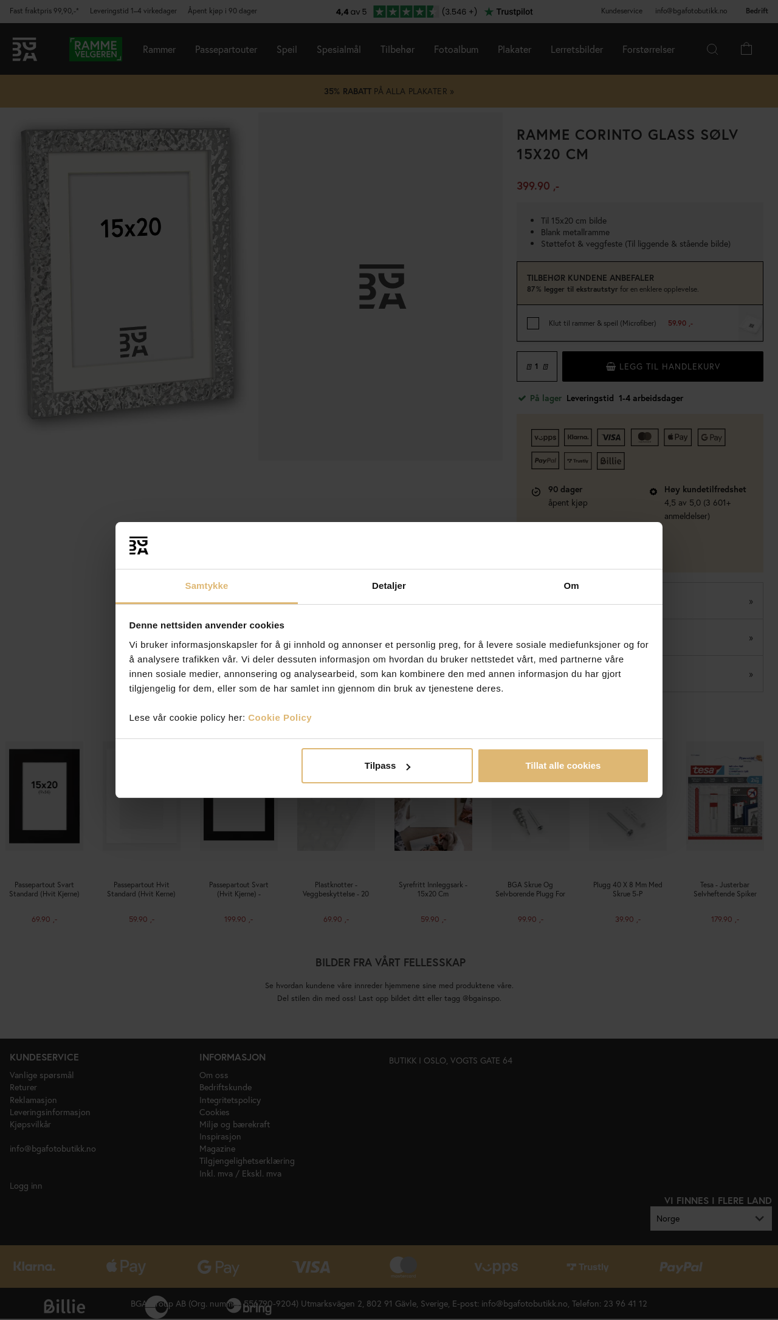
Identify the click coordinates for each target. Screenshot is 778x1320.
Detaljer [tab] (389, 585)
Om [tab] (571, 585)
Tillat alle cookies (563, 765)
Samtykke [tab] (207, 585)
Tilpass (387, 765)
